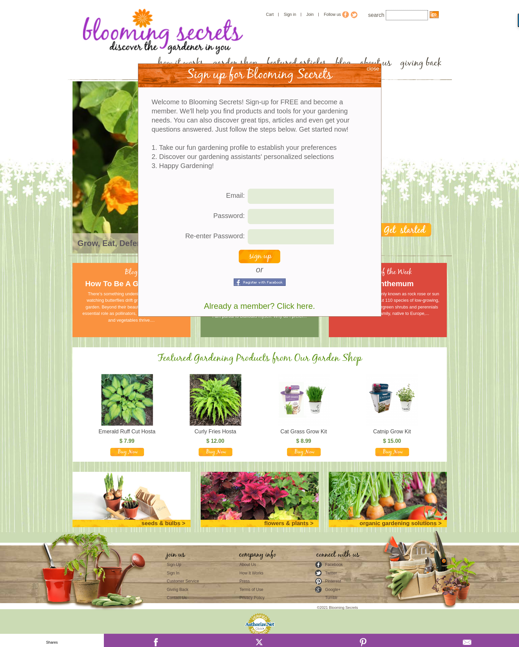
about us (375, 63)
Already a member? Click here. (259, 306)
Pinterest (333, 581)
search (376, 15)
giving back (420, 63)
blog (343, 63)
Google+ (333, 589)
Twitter (331, 573)
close (373, 69)
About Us (247, 564)
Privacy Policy (252, 597)
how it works (181, 63)
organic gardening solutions (398, 523)
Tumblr (331, 597)
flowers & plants (286, 523)
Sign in (290, 14)
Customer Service (183, 581)
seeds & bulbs (161, 523)
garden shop (235, 63)
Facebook (334, 564)
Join (310, 14)
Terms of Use (251, 589)
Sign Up (174, 564)
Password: (229, 215)
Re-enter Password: (215, 236)
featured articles (296, 63)
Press (244, 581)
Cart (270, 14)
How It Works (251, 573)
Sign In (173, 573)
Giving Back (178, 589)
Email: (235, 195)
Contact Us (177, 597)
